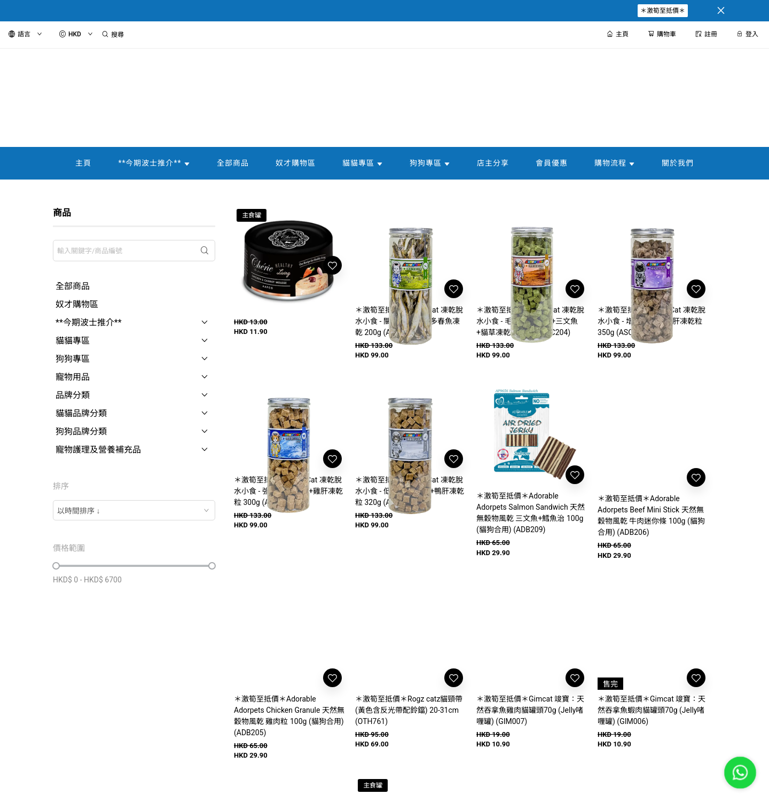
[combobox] (134, 510)
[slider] (56, 566)
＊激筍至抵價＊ (662, 10)
